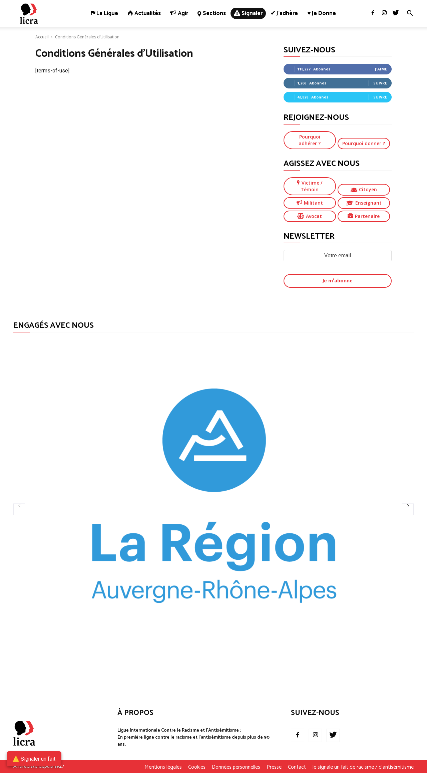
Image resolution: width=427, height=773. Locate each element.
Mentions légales (163, 767)
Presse (274, 767)
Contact (297, 767)
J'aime (381, 68)
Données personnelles (236, 767)
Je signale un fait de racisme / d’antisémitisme (363, 767)
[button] (410, 14)
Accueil (42, 37)
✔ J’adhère (284, 13)
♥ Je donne (321, 13)
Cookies (196, 767)
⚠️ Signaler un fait (34, 759)
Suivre (380, 82)
